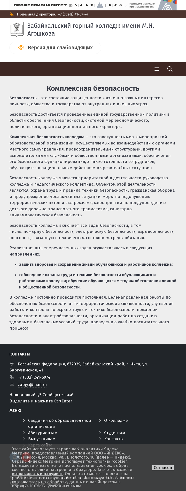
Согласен (163, 467)
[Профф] (93, 5)
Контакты (114, 438)
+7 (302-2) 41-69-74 (73, 14)
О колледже (116, 420)
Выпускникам (41, 438)
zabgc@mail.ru (32, 384)
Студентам (114, 432)
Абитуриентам (42, 432)
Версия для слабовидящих (60, 48)
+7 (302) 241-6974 (34, 377)
